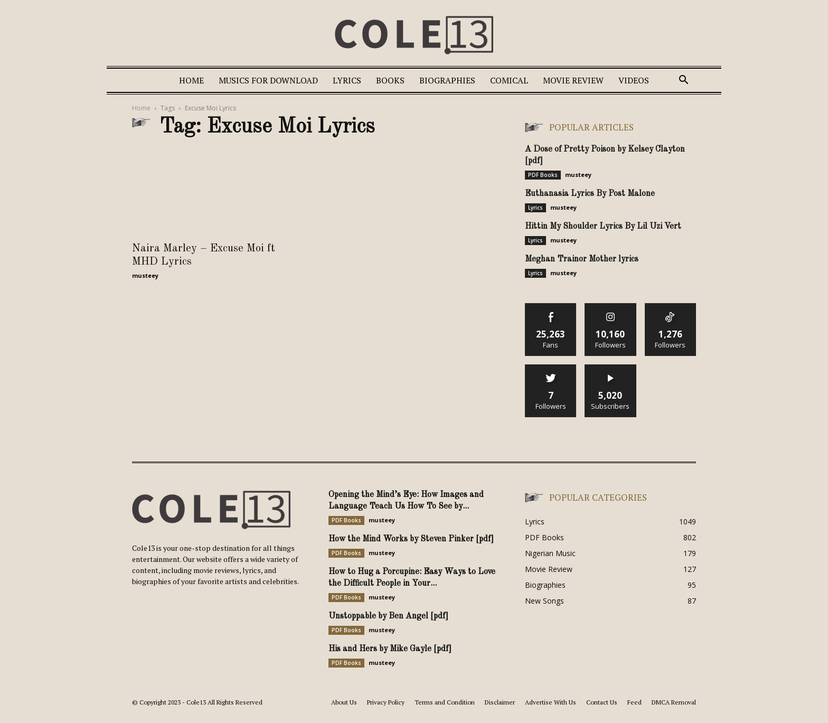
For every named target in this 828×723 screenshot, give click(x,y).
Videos (633, 80)
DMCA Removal (674, 702)
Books (390, 80)
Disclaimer (500, 702)
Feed (634, 702)
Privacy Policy (385, 702)
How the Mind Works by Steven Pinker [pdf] (411, 539)
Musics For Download (268, 80)
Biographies (447, 80)
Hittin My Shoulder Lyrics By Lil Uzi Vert (603, 226)
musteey (145, 275)
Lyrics (347, 80)
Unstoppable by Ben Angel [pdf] (388, 616)
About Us (344, 702)
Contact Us (601, 702)
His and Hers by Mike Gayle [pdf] (389, 649)
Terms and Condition (445, 702)
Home (191, 80)
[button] (683, 81)
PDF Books (543, 175)
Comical (509, 80)
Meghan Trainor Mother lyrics (581, 259)
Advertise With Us (550, 702)
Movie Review (573, 80)
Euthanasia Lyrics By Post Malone (590, 194)
